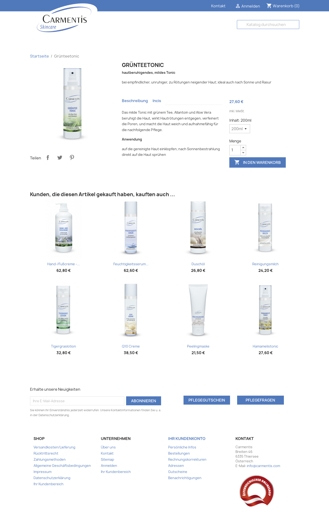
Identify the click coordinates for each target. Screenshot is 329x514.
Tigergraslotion (63, 346)
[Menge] (235, 150)
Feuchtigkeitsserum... (131, 264)
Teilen (47, 157)
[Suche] (268, 24)
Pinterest (72, 157)
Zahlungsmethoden (50, 459)
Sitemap (107, 459)
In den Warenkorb (257, 162)
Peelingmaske (198, 346)
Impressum (42, 471)
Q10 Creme (131, 346)
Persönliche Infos (182, 447)
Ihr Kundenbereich (49, 484)
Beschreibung (135, 100)
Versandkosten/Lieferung (54, 447)
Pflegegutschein (206, 400)
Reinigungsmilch (265, 264)
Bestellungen (179, 453)
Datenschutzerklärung (52, 478)
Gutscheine (177, 471)
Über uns (108, 447)
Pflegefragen (260, 400)
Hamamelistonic (265, 346)
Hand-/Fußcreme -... (63, 264)
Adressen (176, 465)
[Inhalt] (239, 128)
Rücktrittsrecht (46, 453)
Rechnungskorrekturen (187, 459)
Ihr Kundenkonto (186, 438)
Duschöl (198, 264)
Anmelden (109, 465)
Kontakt (218, 5)
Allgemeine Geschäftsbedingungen (62, 465)
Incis (157, 100)
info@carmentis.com (263, 466)
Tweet (59, 157)
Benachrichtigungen (184, 478)
